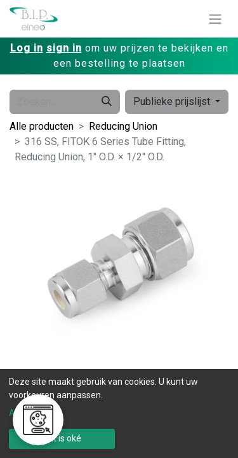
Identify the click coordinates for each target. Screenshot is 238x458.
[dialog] (119, 413)
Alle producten (42, 126)
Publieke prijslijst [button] (173, 101)
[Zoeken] (106, 102)
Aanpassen (32, 413)
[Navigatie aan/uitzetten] (215, 18)
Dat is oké (62, 438)
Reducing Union (123, 126)
